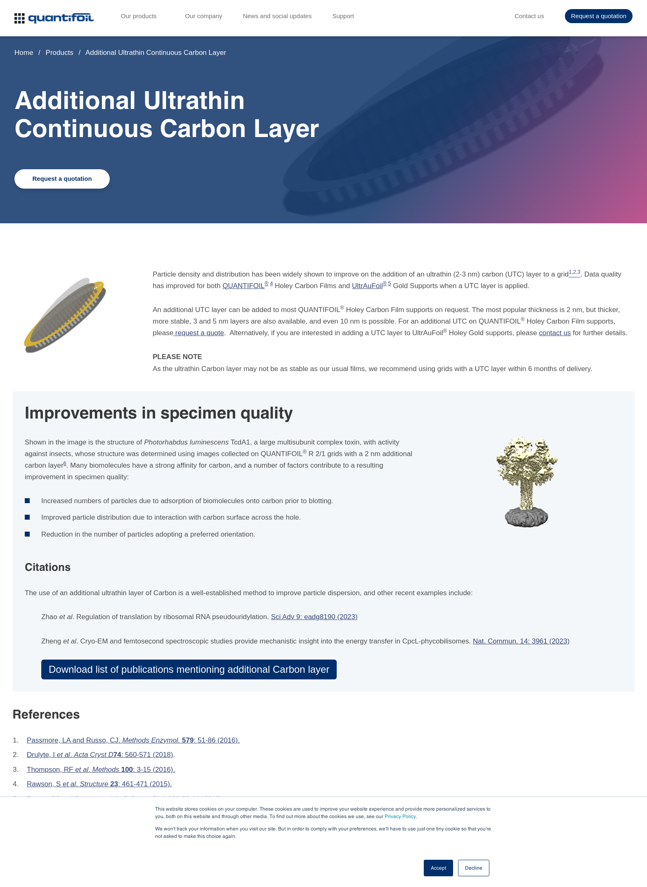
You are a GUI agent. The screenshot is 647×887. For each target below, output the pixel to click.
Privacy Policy (400, 816)
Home (23, 53)
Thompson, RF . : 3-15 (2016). (101, 769)
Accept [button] (438, 868)
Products (61, 53)
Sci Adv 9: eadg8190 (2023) (314, 617)
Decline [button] (473, 868)
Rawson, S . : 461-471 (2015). (99, 784)
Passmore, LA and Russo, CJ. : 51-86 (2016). (133, 740)
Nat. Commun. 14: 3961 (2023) (521, 641)
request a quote (198, 333)
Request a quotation (598, 16)
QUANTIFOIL (243, 286)
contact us (555, 333)
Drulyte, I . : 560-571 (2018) (100, 755)
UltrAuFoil (367, 286)
